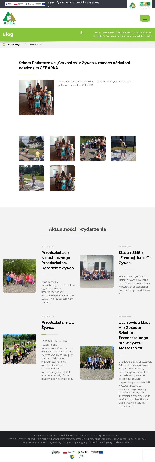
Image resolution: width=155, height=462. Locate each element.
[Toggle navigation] (145, 18)
